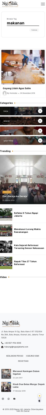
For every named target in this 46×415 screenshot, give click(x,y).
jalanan (7, 121)
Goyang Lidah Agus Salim (17, 88)
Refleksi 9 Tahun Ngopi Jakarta (26, 214)
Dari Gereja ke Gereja (14, 196)
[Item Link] (23, 67)
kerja (6, 111)
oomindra (13, 93)
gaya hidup (8, 140)
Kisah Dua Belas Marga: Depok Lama (29, 385)
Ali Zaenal (25, 411)
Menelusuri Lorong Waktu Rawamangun (27, 230)
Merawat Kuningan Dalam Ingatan (26, 372)
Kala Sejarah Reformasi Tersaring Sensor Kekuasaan (29, 246)
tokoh (6, 131)
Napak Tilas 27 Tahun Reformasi (25, 262)
